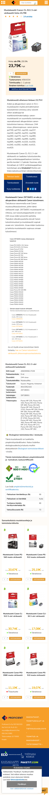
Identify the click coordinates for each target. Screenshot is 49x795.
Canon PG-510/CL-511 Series (19, 245)
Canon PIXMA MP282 (16, 278)
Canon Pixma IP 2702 (16, 249)
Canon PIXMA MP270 (16, 272)
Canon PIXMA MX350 (16, 298)
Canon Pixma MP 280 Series (18, 257)
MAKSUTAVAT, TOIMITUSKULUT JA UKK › (35, 721)
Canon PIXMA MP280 (16, 276)
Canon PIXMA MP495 (16, 286)
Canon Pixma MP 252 (16, 255)
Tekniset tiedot (13, 177)
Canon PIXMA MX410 (16, 302)
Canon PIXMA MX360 (16, 300)
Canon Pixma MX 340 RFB (18, 290)
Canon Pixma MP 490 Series (18, 259)
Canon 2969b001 (17, 319)
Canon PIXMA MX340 (16, 296)
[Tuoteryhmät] (3, 3)
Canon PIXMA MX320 (16, 292)
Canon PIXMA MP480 (16, 280)
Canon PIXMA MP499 (16, 288)
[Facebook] (35, 189)
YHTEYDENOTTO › (34, 744)
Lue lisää (29, 85)
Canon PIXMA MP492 (16, 284)
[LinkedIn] (30, 189)
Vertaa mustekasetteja (22, 89)
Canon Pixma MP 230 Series (18, 253)
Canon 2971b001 (17, 333)
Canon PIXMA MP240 (16, 265)
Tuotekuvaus (31, 177)
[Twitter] (33, 189)
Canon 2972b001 (17, 341)
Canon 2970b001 (17, 326)
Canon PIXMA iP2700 (16, 251)
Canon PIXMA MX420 (16, 304)
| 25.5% (21, 61)
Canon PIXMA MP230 (16, 261)
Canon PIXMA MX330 (16, 294)
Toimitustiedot (13, 183)
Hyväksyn (22, 784)
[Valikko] (46, 3)
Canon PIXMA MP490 (16, 282)
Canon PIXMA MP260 (16, 270)
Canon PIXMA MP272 (16, 274)
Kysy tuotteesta (13, 189)
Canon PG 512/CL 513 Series (19, 247)
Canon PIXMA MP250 (16, 267)
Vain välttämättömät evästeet (21, 788)
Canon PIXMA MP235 (16, 263)
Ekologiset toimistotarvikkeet (31, 448)
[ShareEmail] (28, 189)
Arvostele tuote (32, 183)
